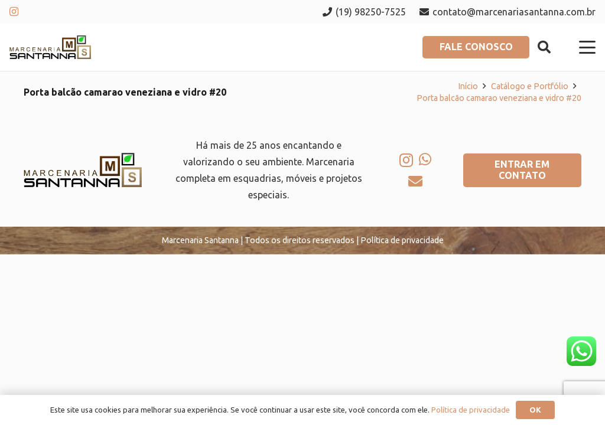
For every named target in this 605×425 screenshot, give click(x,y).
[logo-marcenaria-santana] (50, 47)
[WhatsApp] (425, 159)
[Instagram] (13, 11)
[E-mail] (415, 181)
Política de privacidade (470, 410)
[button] (543, 47)
